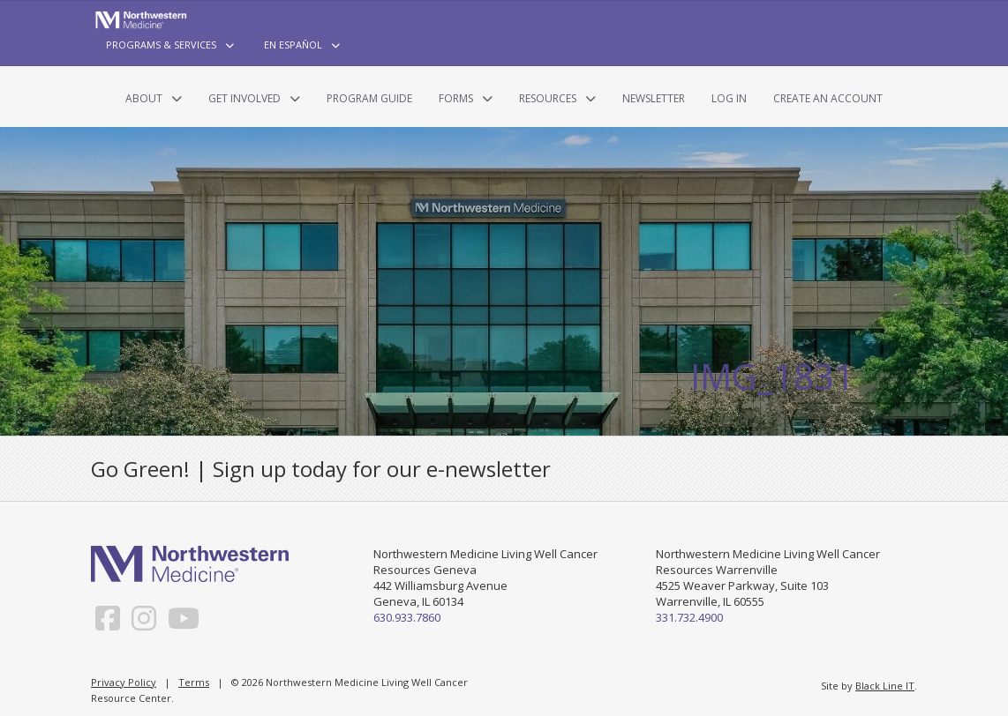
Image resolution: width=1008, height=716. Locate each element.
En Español (293, 44)
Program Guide (369, 98)
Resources (547, 98)
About (143, 98)
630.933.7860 (406, 617)
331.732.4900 (689, 617)
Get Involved (244, 98)
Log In (729, 98)
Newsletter (653, 98)
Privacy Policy (123, 682)
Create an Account (828, 98)
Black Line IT (884, 685)
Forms (456, 98)
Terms (193, 682)
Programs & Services (161, 44)
